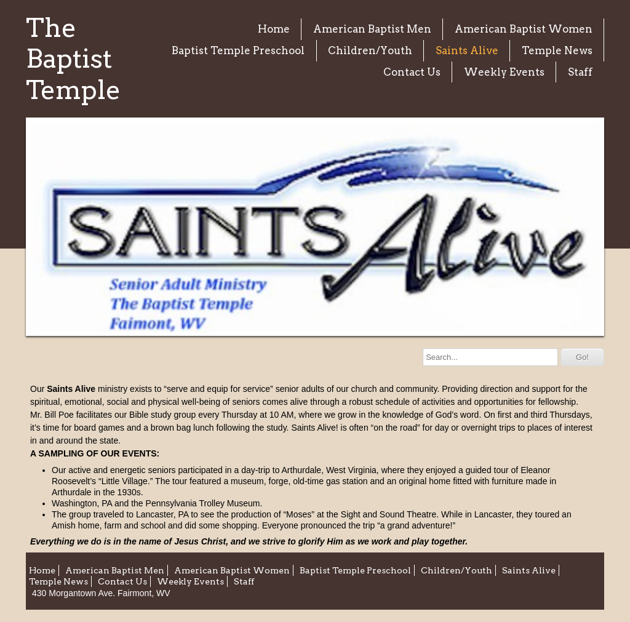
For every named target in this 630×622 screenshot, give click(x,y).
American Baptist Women (523, 28)
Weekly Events (504, 72)
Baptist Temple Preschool (238, 50)
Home (274, 28)
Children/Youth (370, 50)
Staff (580, 72)
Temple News (557, 50)
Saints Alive (467, 50)
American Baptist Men (372, 28)
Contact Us (412, 72)
